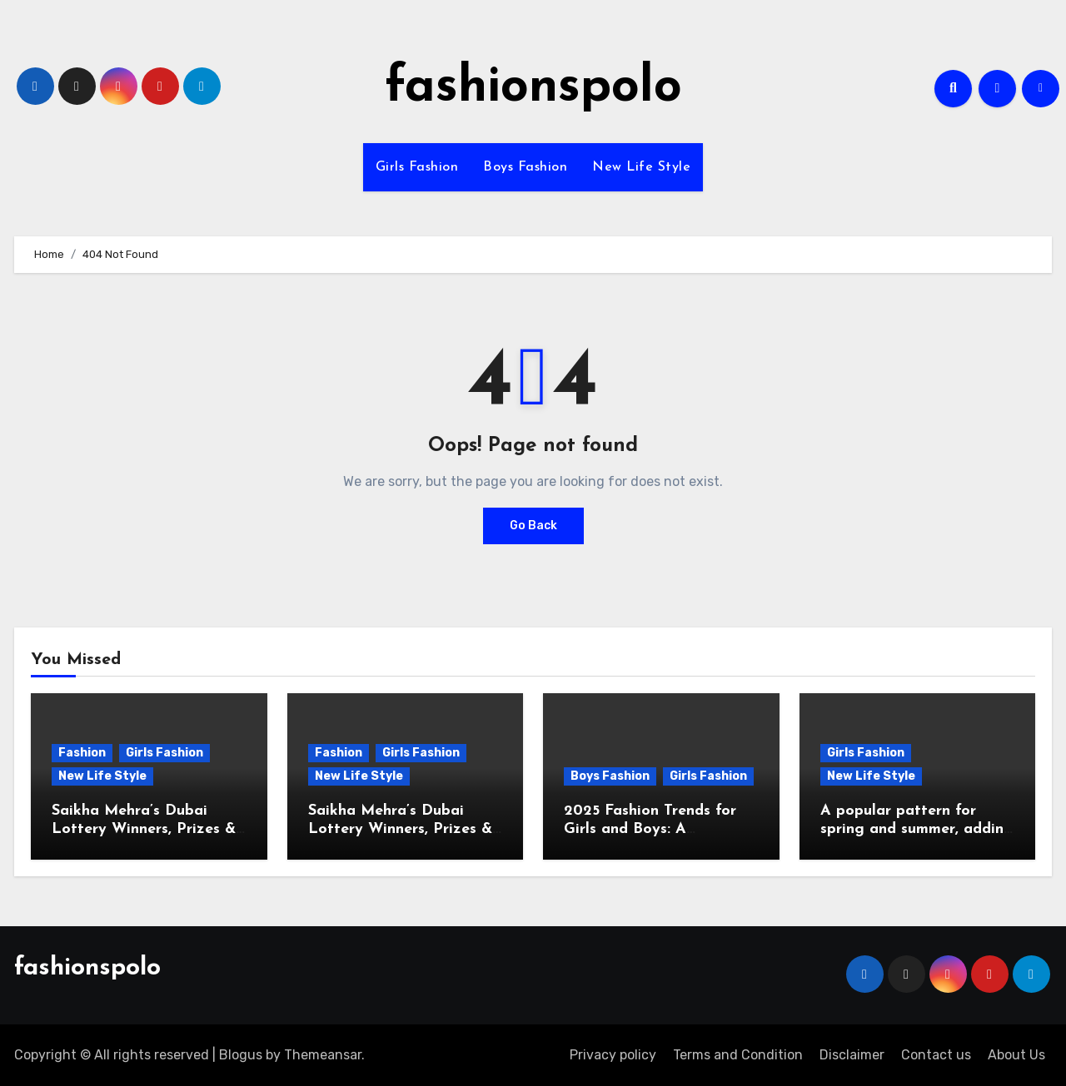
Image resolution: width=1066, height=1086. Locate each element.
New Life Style (641, 167)
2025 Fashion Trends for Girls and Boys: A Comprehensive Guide (650, 829)
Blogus (240, 1055)
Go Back (533, 525)
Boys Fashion (525, 167)
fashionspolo (533, 88)
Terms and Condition (738, 1055)
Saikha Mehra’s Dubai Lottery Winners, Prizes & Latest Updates (144, 829)
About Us (1016, 1055)
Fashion (82, 753)
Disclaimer (851, 1055)
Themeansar (322, 1055)
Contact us (936, 1055)
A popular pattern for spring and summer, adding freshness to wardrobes (917, 829)
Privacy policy (613, 1055)
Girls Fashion (417, 167)
